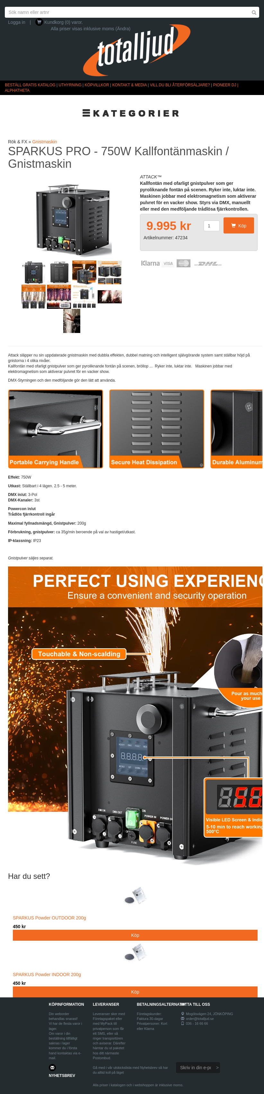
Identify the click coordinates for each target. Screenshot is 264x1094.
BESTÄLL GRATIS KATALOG (30, 85)
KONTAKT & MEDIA (129, 85)
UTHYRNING (69, 85)
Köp (238, 225)
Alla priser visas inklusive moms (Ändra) (90, 28)
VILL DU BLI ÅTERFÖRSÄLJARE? (180, 85)
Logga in (16, 22)
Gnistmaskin (44, 141)
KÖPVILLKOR (97, 85)
